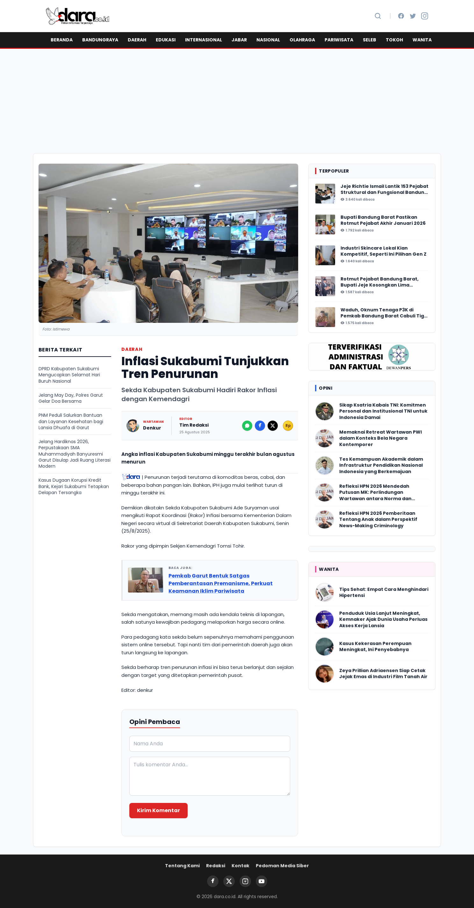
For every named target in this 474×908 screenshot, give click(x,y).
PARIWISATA (339, 40)
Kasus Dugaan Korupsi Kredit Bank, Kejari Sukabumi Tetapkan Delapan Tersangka (74, 486)
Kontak (240, 865)
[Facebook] (401, 15)
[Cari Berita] (378, 16)
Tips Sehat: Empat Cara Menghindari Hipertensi (383, 592)
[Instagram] (424, 15)
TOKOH (394, 40)
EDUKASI (166, 40)
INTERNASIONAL (203, 40)
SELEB (369, 40)
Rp (288, 425)
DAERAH (137, 40)
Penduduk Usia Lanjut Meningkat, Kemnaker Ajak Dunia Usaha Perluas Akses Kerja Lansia (383, 619)
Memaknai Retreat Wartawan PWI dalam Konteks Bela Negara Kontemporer (380, 438)
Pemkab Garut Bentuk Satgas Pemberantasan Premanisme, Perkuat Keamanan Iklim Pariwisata (221, 583)
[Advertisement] (237, 100)
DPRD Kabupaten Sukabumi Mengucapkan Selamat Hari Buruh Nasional (69, 375)
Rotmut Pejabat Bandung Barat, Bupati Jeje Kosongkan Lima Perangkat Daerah (380, 282)
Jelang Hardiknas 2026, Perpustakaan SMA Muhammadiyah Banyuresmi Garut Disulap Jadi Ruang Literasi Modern (75, 454)
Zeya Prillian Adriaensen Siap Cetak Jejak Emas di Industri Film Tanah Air (383, 674)
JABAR (239, 40)
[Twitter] (412, 15)
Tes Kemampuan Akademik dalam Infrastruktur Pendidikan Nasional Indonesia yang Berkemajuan (381, 465)
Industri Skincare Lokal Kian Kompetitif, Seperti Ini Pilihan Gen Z (384, 251)
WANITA (422, 40)
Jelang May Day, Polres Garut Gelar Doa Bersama (71, 398)
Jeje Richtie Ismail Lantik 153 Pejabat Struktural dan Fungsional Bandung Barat (384, 189)
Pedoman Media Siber (282, 865)
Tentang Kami (182, 865)
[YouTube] (261, 881)
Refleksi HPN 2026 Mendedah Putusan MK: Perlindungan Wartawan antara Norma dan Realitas (375, 492)
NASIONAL (268, 40)
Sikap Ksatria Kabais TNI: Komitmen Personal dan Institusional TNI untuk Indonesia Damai (383, 411)
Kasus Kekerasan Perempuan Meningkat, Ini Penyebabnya (375, 647)
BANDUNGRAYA (100, 40)
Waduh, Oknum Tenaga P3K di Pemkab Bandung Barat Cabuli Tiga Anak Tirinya (384, 313)
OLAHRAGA (302, 40)
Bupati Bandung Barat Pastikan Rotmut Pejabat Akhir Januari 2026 (383, 220)
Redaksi (215, 865)
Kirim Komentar (158, 810)
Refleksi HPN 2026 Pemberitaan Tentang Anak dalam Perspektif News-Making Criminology (378, 519)
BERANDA (62, 40)
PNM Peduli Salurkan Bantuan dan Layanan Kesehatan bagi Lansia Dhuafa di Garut (71, 421)
